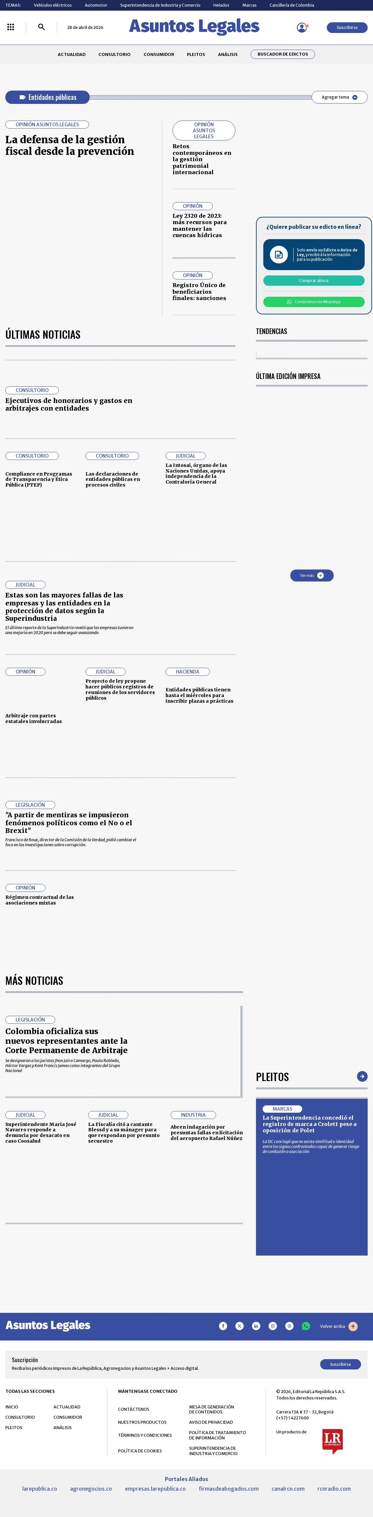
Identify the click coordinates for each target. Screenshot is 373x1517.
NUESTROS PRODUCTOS (142, 1422)
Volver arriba (339, 1326)
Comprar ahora (313, 280)
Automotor (96, 5)
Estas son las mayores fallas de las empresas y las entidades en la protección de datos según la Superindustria (64, 606)
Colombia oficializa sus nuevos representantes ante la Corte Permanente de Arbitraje (66, 1040)
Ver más (312, 575)
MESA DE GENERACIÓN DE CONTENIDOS (211, 1409)
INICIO (11, 1406)
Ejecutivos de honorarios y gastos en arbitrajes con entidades (68, 404)
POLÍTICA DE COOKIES (140, 1450)
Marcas (249, 5)
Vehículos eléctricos (53, 5)
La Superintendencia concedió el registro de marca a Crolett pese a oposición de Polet (309, 1124)
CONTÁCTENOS (133, 1409)
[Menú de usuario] (302, 27)
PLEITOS (196, 54)
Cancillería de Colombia (292, 5)
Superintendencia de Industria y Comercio (160, 5)
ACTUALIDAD (71, 54)
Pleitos (272, 1076)
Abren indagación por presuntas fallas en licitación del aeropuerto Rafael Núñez (207, 1132)
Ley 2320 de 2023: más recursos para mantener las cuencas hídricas (200, 225)
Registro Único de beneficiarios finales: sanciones (199, 291)
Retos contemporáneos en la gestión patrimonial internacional (202, 159)
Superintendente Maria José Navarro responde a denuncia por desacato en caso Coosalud (40, 1132)
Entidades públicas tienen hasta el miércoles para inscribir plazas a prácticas (199, 695)
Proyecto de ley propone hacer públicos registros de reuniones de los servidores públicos (120, 689)
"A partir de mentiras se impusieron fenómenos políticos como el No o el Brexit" (68, 823)
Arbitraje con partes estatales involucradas (33, 718)
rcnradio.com (334, 1489)
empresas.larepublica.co (155, 1489)
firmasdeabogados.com (229, 1489)
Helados (221, 5)
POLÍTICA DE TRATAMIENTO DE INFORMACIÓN (217, 1435)
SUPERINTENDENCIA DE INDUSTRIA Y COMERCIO (213, 1451)
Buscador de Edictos (283, 54)
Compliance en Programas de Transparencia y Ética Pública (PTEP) (38, 479)
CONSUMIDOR (159, 54)
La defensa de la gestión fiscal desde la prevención (69, 146)
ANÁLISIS (228, 54)
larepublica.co (39, 1489)
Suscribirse (347, 27)
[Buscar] (41, 27)
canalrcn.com (288, 1489)
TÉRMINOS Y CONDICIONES (145, 1435)
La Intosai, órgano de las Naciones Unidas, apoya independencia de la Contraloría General (196, 473)
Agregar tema (339, 97)
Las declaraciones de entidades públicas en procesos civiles (112, 479)
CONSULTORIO (114, 54)
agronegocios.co (91, 1489)
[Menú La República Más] (10, 27)
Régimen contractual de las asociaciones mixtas (39, 900)
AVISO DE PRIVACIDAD (211, 1422)
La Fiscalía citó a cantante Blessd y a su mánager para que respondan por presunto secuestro (124, 1132)
